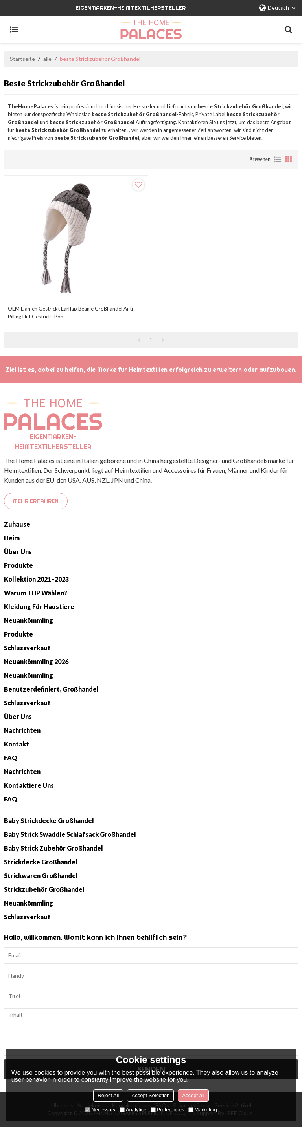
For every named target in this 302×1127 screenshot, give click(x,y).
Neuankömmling (28, 620)
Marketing (202, 1109)
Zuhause (17, 524)
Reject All (108, 1095)
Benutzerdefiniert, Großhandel (51, 689)
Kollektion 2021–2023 (36, 579)
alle (47, 58)
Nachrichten (22, 730)
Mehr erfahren (36, 501)
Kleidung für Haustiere (39, 606)
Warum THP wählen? (35, 592)
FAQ (10, 757)
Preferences (167, 1109)
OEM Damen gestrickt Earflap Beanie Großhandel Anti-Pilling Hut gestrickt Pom (71, 313)
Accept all (193, 1095)
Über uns (18, 551)
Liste (277, 159)
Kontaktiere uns (29, 785)
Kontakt (16, 744)
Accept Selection (150, 1095)
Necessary (100, 1109)
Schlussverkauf (27, 647)
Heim (12, 538)
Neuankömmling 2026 (36, 661)
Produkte (18, 565)
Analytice (133, 1109)
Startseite (22, 58)
